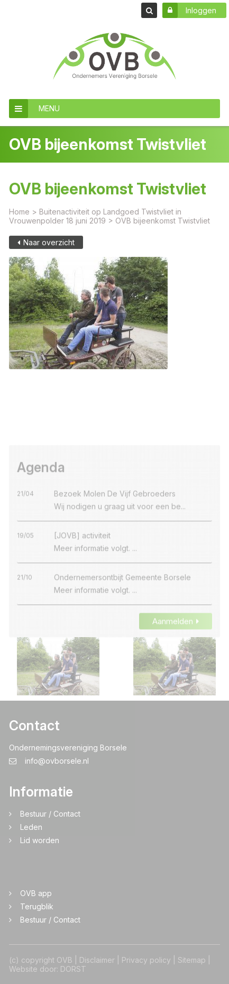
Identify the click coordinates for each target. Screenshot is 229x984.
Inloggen (189, 10)
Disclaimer (97, 959)
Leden (31, 826)
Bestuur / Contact (50, 813)
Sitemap (192, 959)
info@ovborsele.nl (49, 760)
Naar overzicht (46, 246)
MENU (34, 108)
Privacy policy (146, 959)
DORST (73, 968)
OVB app (36, 893)
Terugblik (36, 906)
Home (19, 215)
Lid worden (39, 840)
